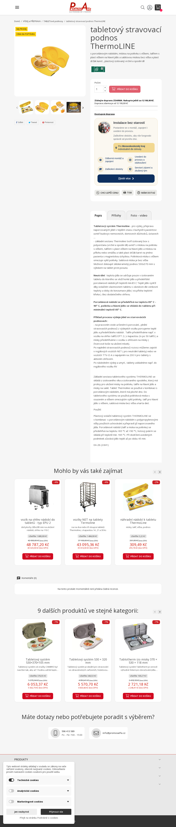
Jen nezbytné (21, 811)
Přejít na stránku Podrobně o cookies (39, 817)
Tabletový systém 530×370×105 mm (38, 660)
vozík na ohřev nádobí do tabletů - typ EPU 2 (38, 521)
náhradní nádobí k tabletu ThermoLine (138, 521)
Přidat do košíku (125, 89)
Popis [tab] (98, 215)
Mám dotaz (146, 192)
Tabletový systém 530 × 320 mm (88, 660)
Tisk (127, 192)
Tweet (33, 122)
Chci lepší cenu (107, 193)
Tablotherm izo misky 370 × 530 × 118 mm (138, 660)
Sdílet (19, 122)
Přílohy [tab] (116, 215)
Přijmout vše (56, 811)
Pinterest (47, 122)
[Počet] (99, 89)
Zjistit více (126, 178)
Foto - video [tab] (139, 215)
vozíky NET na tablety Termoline (88, 521)
